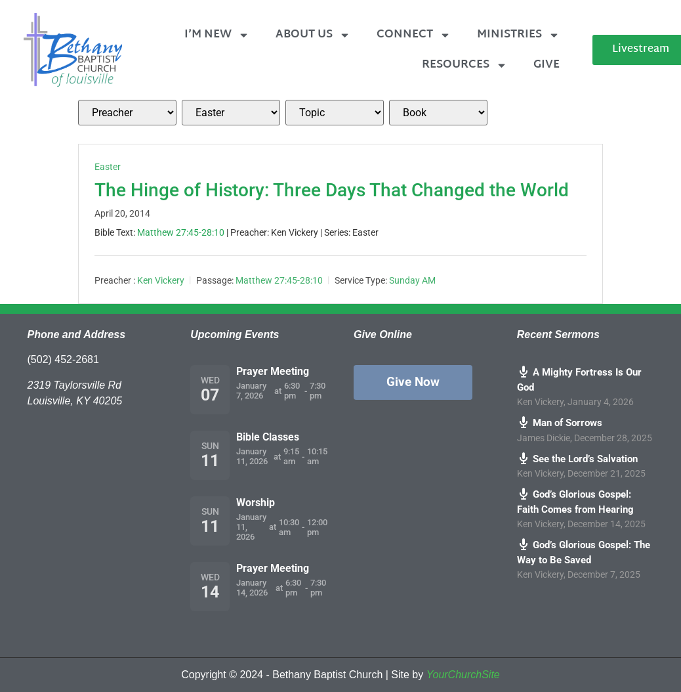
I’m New (216, 35)
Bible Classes (267, 437)
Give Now (413, 381)
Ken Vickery (160, 280)
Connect (414, 35)
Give (546, 64)
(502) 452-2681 (63, 359)
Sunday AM (412, 280)
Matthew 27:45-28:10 (180, 232)
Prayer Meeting (272, 371)
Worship (255, 502)
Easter (107, 167)
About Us (313, 35)
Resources (464, 65)
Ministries (518, 35)
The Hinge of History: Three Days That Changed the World (331, 190)
